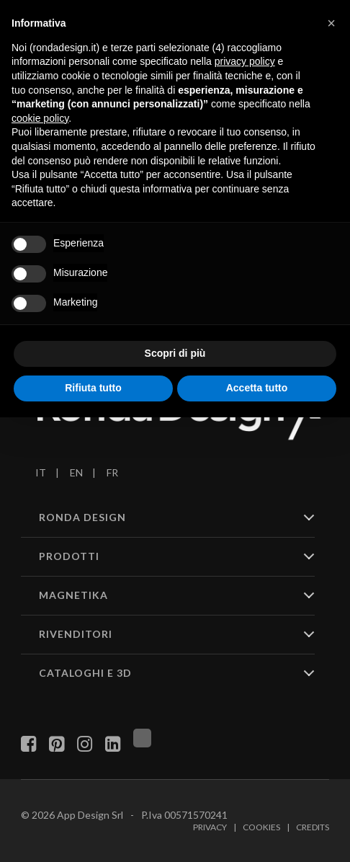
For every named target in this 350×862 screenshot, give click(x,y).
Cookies (261, 827)
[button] (331, 23)
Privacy (210, 827)
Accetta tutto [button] (257, 388)
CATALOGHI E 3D (85, 673)
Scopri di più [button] (175, 353)
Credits (312, 827)
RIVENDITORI (75, 634)
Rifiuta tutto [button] (93, 388)
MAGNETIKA (73, 595)
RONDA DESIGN (82, 517)
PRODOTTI (69, 556)
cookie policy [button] (40, 118)
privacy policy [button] (245, 61)
